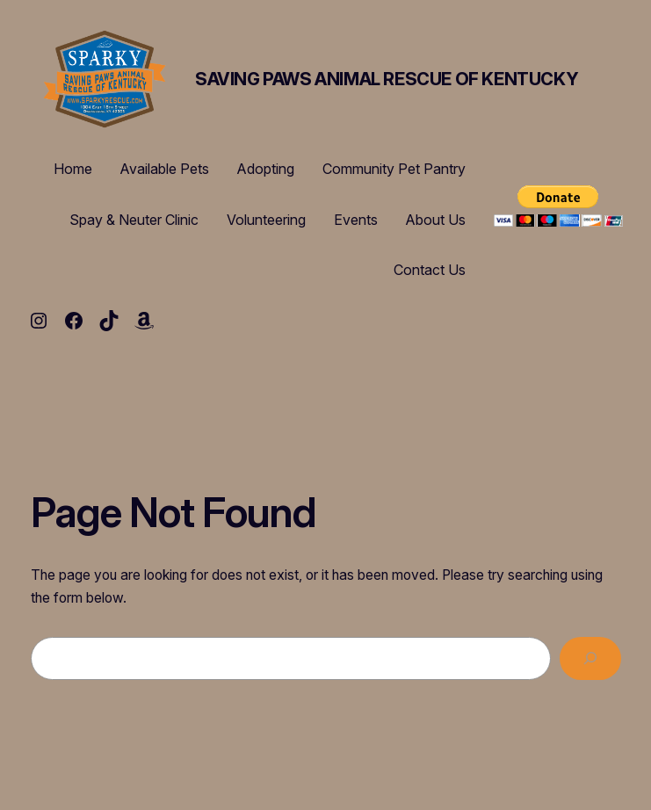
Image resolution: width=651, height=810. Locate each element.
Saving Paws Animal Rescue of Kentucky (386, 79)
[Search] (590, 658)
